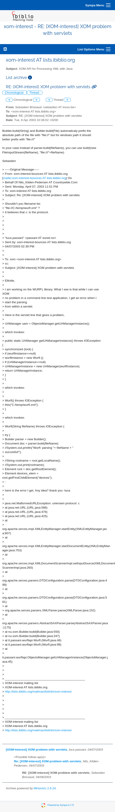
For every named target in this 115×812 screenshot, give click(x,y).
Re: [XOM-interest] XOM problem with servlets (47, 761)
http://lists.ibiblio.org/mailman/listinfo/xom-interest (38, 691)
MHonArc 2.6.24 (45, 788)
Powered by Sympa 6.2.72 (60, 805)
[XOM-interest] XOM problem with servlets (36, 749)
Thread (34, 92)
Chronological (14, 92)
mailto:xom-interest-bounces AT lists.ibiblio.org (34, 178)
